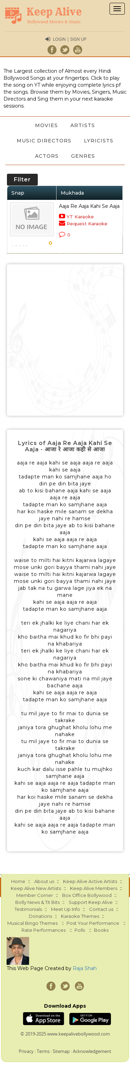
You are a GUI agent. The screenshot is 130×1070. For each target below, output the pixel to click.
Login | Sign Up (69, 39)
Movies (46, 125)
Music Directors (44, 141)
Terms (43, 1051)
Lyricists (98, 141)
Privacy (26, 1051)
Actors (47, 156)
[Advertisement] (65, 340)
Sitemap (61, 1051)
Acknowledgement (92, 1051)
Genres (83, 156)
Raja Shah (85, 968)
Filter (22, 179)
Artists (82, 125)
